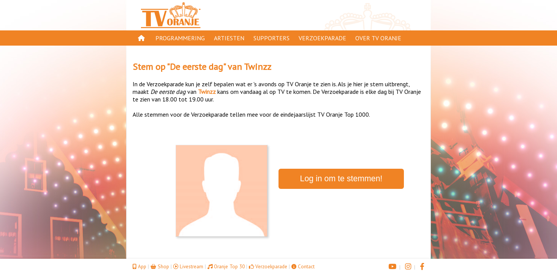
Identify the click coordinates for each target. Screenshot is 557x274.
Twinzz (257, 67)
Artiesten (229, 38)
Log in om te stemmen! (341, 178)
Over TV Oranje (378, 38)
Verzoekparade (322, 38)
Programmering (180, 38)
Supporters (271, 38)
